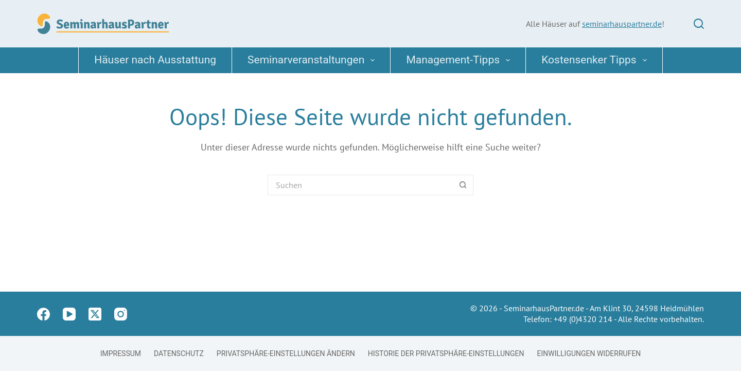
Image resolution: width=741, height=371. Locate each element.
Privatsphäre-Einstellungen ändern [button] (286, 353)
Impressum (120, 353)
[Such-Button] (463, 185)
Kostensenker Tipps (596, 60)
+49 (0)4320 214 (583, 319)
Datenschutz (179, 353)
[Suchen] (699, 24)
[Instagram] (120, 314)
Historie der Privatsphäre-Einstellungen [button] (446, 353)
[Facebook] (43, 314)
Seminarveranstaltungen (313, 60)
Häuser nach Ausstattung (155, 60)
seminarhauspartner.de (622, 24)
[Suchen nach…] (360, 185)
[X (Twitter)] (95, 314)
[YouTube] (69, 314)
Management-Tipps (460, 60)
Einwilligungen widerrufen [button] (589, 353)
